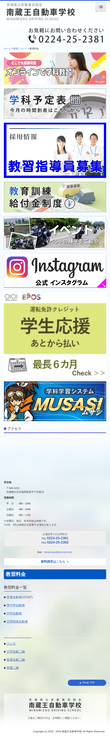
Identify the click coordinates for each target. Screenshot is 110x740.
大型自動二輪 (16, 651)
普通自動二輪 (16, 659)
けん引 (11, 643)
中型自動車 (14, 613)
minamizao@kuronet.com (58, 552)
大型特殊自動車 (17, 621)
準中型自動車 (16, 605)
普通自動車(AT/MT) (20, 597)
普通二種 (13, 667)
